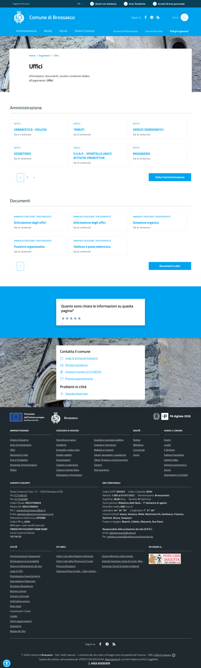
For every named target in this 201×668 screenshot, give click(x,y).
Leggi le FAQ (16, 571)
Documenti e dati (169, 266)
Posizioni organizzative (29, 246)
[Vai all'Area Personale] (168, 4)
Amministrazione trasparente (33, 216)
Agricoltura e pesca (66, 440)
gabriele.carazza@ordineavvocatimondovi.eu (130, 536)
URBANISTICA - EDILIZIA (30, 129)
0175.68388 (21, 499)
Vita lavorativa (101, 470)
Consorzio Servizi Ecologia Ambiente (120, 566)
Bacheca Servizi (18, 591)
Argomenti (44, 55)
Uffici (17, 123)
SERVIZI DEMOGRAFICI (148, 129)
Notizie (136, 440)
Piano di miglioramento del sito (26, 566)
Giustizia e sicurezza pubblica (109, 440)
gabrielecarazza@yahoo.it (122, 533)
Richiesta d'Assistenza (21, 586)
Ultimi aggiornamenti (21, 621)
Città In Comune (162, 655)
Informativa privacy (20, 601)
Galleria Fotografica (174, 455)
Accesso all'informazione (125, 31)
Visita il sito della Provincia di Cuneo (74, 561)
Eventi (167, 440)
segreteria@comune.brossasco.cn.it (35, 514)
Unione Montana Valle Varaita (117, 556)
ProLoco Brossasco (66, 566)
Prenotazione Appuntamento (25, 576)
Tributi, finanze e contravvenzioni (111, 460)
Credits (13, 616)
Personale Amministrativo (23, 465)
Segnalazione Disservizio (22, 581)
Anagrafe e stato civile (67, 450)
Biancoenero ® (112, 659)
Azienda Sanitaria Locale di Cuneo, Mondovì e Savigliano (131, 561)
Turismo (98, 465)
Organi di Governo (19, 440)
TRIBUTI (78, 129)
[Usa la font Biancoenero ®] (103, 4)
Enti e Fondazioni (19, 460)
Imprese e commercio (105, 445)
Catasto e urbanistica (67, 465)
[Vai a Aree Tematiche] (134, 4)
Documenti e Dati (19, 455)
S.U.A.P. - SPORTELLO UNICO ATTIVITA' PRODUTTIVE (92, 155)
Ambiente (61, 445)
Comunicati (139, 450)
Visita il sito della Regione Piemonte (74, 556)
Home (32, 55)
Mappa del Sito (17, 631)
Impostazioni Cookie (20, 611)
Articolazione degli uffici (30, 222)
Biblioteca (138, 445)
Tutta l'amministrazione (169, 177)
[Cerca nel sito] (184, 17)
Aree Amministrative (20, 445)
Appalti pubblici (64, 455)
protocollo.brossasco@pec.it (31, 510)
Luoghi (167, 445)
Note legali (15, 606)
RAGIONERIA (141, 153)
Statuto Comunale (19, 596)
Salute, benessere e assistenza (110, 455)
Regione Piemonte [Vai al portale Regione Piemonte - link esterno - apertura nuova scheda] (21, 3)
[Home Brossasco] (44, 17)
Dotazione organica (146, 222)
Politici (13, 470)
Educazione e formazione (69, 475)
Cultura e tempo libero (67, 470)
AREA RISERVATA (98, 663)
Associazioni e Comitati (176, 475)
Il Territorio (169, 450)
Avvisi (136, 455)
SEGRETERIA (22, 153)
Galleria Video (171, 460)
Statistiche (15, 626)
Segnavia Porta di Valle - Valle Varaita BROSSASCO (83, 571)
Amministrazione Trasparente (25, 556)
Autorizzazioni (63, 460)
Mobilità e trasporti (104, 450)
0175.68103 (20, 495)
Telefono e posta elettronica (91, 246)
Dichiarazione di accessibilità (24, 561)
